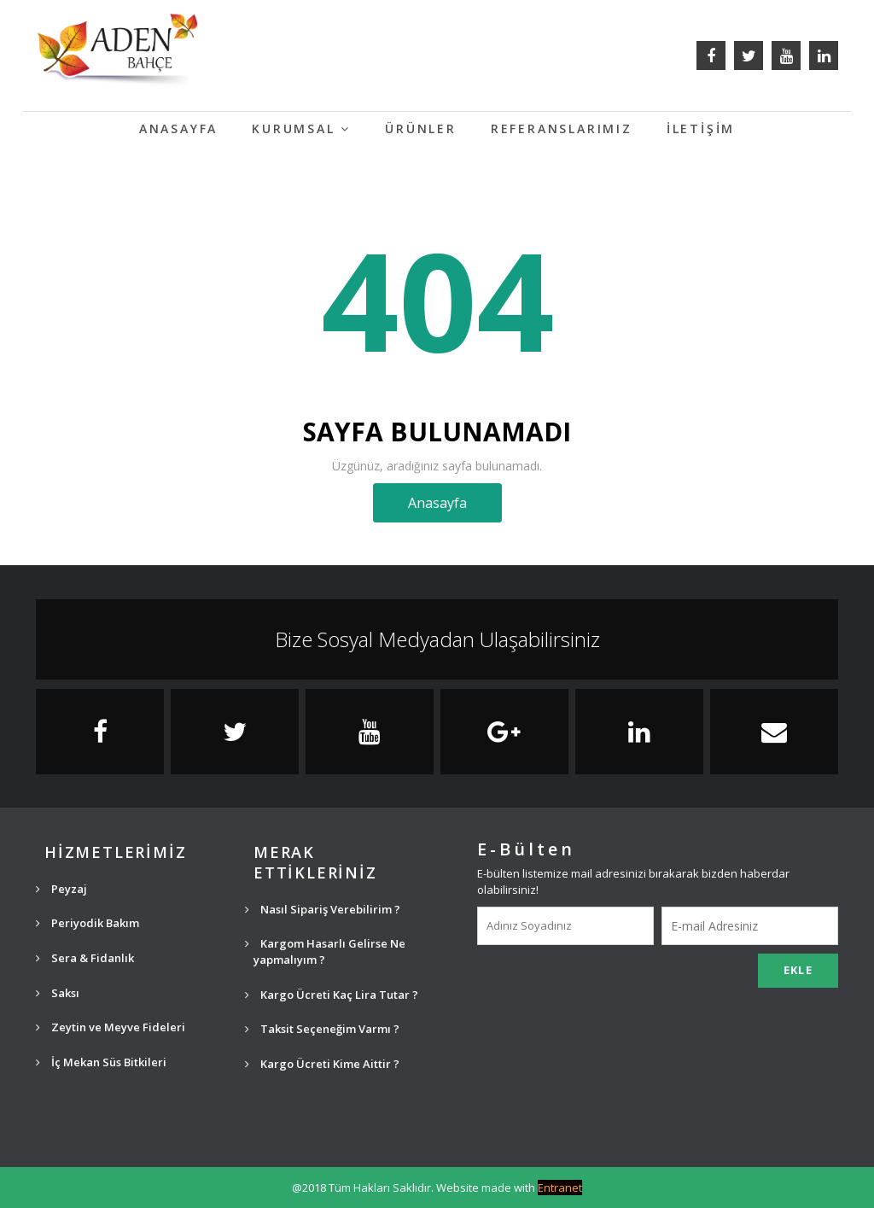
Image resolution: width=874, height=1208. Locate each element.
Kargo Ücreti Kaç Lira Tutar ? (331, 994)
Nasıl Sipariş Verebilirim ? (322, 909)
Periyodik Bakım (87, 923)
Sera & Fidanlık (85, 958)
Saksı (57, 993)
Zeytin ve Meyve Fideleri (110, 1027)
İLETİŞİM (701, 128)
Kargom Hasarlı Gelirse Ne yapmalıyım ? (325, 951)
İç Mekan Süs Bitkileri (101, 1062)
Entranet (560, 1187)
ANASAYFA (178, 128)
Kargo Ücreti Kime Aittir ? (322, 1063)
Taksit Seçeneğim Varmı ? (322, 1028)
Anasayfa (437, 502)
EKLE (798, 969)
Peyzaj (61, 888)
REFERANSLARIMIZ (561, 128)
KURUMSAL (301, 128)
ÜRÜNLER (421, 128)
